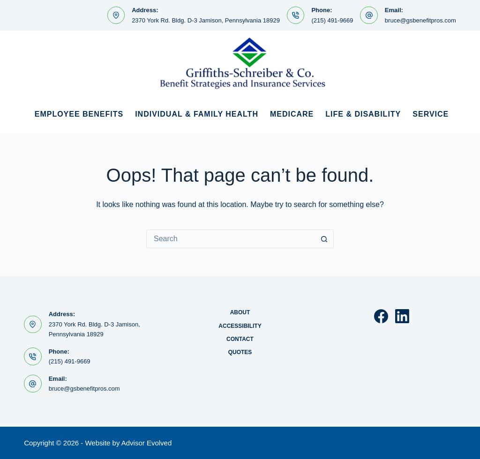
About (240, 312)
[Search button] (324, 239)
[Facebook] (381, 316)
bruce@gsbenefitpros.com (420, 20)
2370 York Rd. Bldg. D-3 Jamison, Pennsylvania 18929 (206, 20)
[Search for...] (230, 239)
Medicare (292, 114)
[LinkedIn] (402, 316)
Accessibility (239, 326)
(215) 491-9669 (332, 20)
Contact (240, 339)
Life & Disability (363, 114)
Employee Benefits (79, 114)
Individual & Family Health (196, 114)
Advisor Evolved (146, 443)
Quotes (240, 352)
